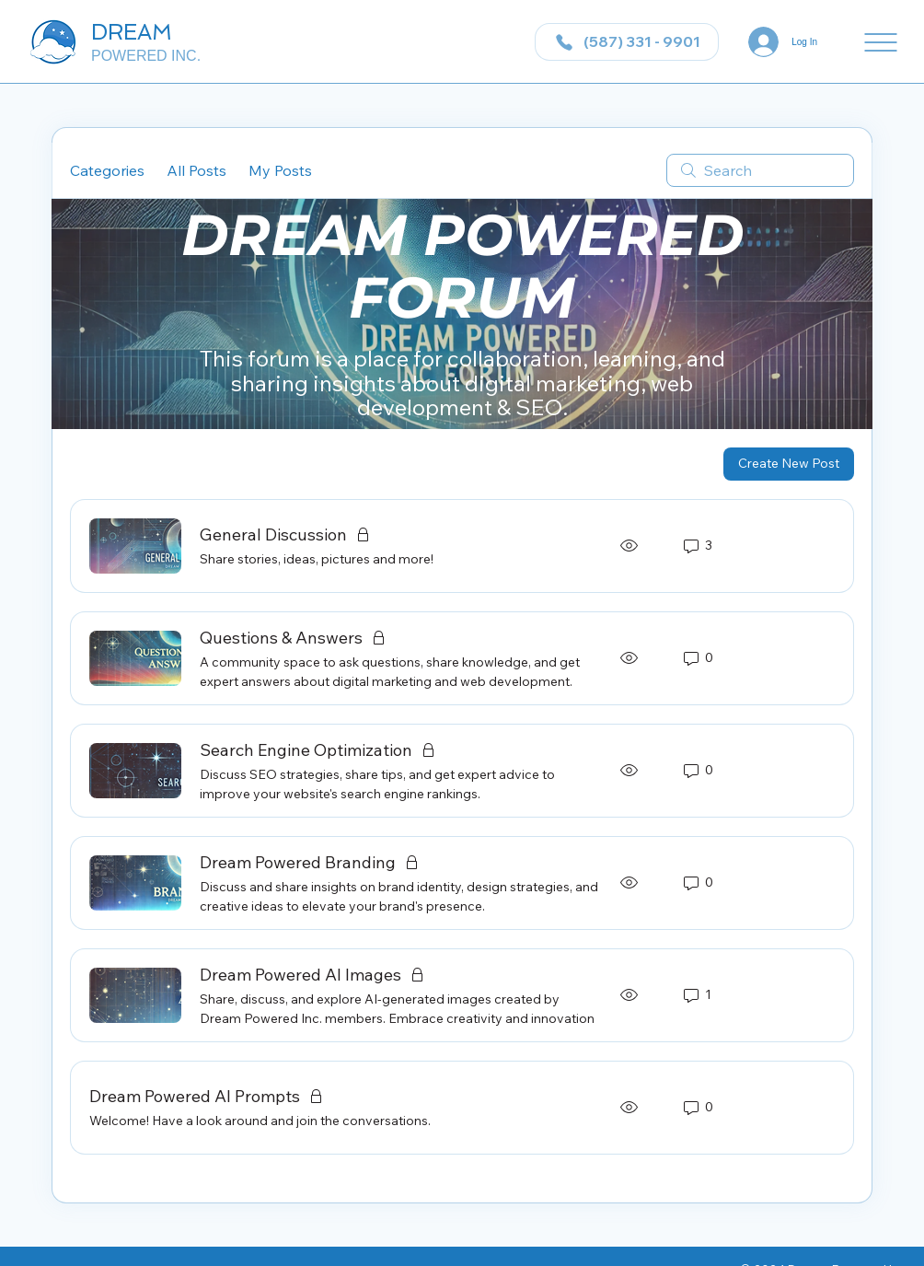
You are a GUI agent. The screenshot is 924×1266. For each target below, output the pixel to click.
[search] (760, 170)
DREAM (131, 31)
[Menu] (880, 42)
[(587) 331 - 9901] (627, 42)
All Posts (196, 170)
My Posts (280, 170)
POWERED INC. (146, 56)
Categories (107, 170)
